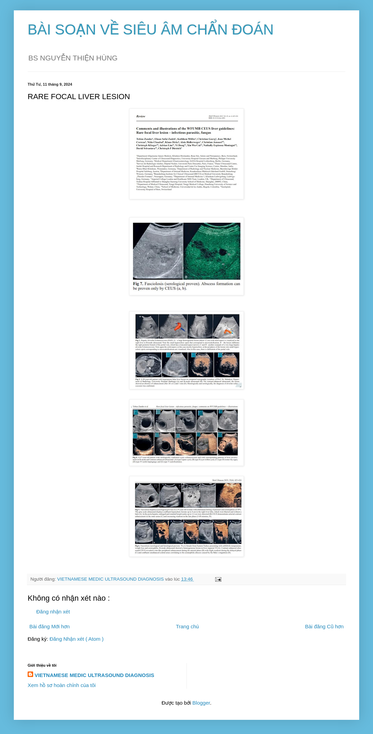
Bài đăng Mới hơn (49, 626)
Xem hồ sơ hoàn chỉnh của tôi (62, 685)
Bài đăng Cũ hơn (324, 626)
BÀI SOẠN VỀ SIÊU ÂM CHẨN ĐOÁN (151, 29)
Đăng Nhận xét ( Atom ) (76, 639)
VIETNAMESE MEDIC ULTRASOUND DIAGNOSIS (94, 675)
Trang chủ (187, 626)
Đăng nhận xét (53, 611)
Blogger (201, 703)
